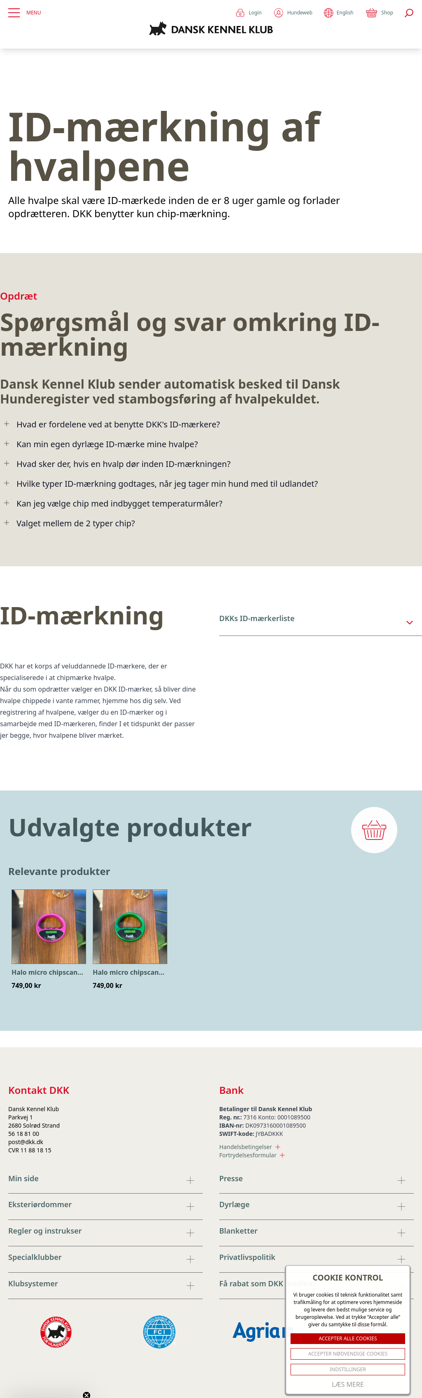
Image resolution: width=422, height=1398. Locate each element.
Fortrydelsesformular (252, 1155)
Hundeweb (292, 12)
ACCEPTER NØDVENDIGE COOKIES (348, 1353)
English (338, 13)
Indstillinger (348, 1369)
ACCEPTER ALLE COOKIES (348, 1338)
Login (248, 12)
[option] (49, 939)
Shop (379, 12)
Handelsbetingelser (249, 1147)
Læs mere (348, 1384)
